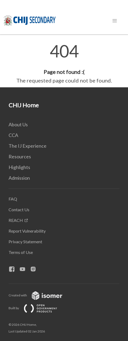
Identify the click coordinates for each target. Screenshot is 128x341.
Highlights (19, 167)
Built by (37, 308)
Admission (19, 178)
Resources (20, 156)
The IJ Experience (27, 146)
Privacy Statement (25, 241)
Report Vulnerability (27, 230)
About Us (18, 124)
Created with (40, 295)
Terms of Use (21, 252)
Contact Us (19, 209)
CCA (13, 135)
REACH (16, 220)
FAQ (13, 198)
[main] (64, 63)
